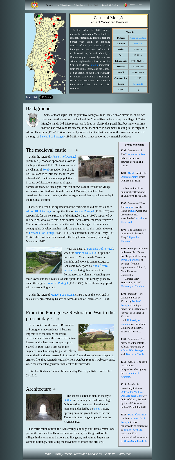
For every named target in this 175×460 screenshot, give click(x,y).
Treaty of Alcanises (135, 154)
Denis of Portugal (84, 211)
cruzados (139, 218)
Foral (46, 169)
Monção (138, 43)
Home (140, 5)
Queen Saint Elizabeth (135, 441)
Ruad (133, 211)
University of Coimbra (132, 286)
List (35, 97)
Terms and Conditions (88, 454)
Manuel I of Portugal (63, 294)
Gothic (68, 400)
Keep (97, 408)
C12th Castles (79, 5)
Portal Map (124, 454)
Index (132, 5)
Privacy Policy (62, 454)
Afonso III (138, 83)
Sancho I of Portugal (52, 136)
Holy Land (126, 222)
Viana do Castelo (138, 37)
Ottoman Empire (129, 177)
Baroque (93, 64)
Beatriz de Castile (135, 354)
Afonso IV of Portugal (132, 350)
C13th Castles (93, 5)
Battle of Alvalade (133, 429)
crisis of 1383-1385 (86, 252)
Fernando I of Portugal (42, 232)
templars (129, 207)
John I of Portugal (57, 283)
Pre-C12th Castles (64, 5)
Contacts (109, 454)
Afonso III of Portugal (63, 156)
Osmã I (131, 173)
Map (28, 97)
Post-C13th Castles (110, 5)
